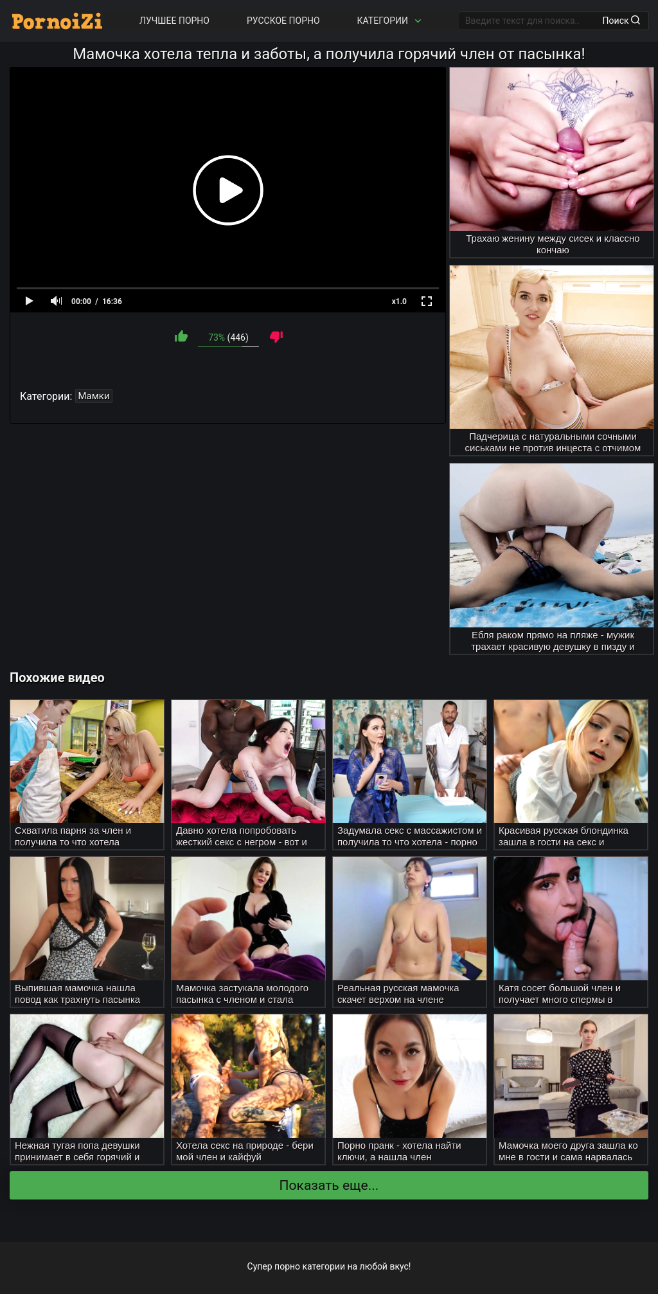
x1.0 (399, 301)
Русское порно (283, 20)
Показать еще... (329, 1185)
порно (287, 1266)
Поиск (621, 20)
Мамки (93, 396)
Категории (390, 21)
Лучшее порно (174, 20)
